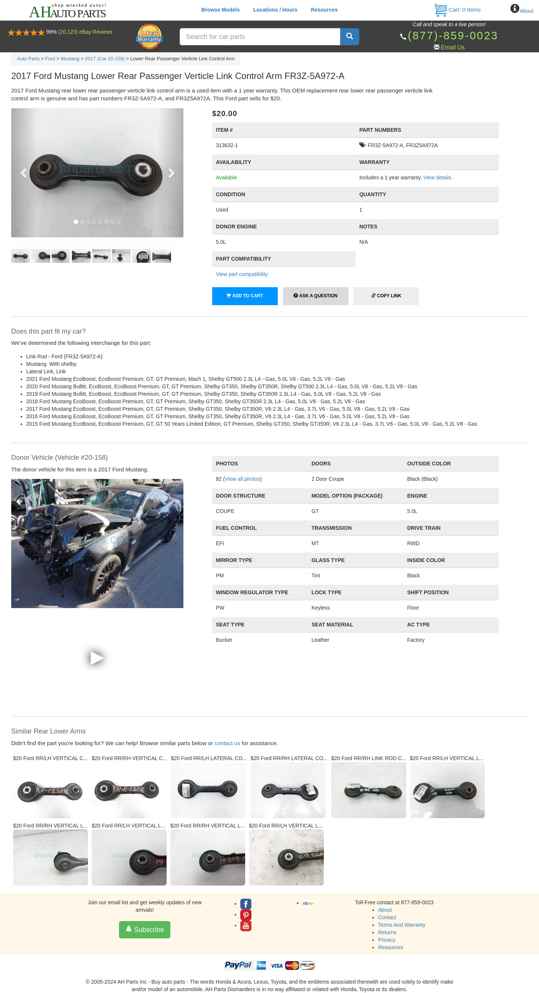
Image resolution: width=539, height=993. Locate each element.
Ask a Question (315, 295)
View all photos (242, 479)
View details (437, 177)
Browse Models (220, 10)
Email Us (453, 47)
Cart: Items (457, 9)
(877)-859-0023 (453, 36)
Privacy (386, 940)
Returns (387, 932)
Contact (387, 917)
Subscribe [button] (144, 929)
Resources (324, 10)
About (526, 11)
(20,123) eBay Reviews (85, 32)
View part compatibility (242, 274)
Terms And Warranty (401, 925)
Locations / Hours (275, 10)
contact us (227, 743)
